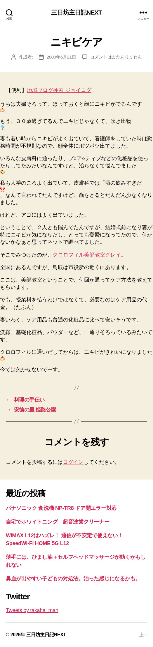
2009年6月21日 (61, 56)
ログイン (73, 462)
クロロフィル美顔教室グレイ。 (89, 255)
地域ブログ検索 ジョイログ (59, 90)
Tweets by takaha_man (32, 610)
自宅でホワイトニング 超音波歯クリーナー (57, 522)
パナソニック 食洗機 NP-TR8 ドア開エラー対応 (61, 508)
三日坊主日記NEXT (76, 12)
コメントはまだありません (116, 56)
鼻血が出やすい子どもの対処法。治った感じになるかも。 (73, 578)
